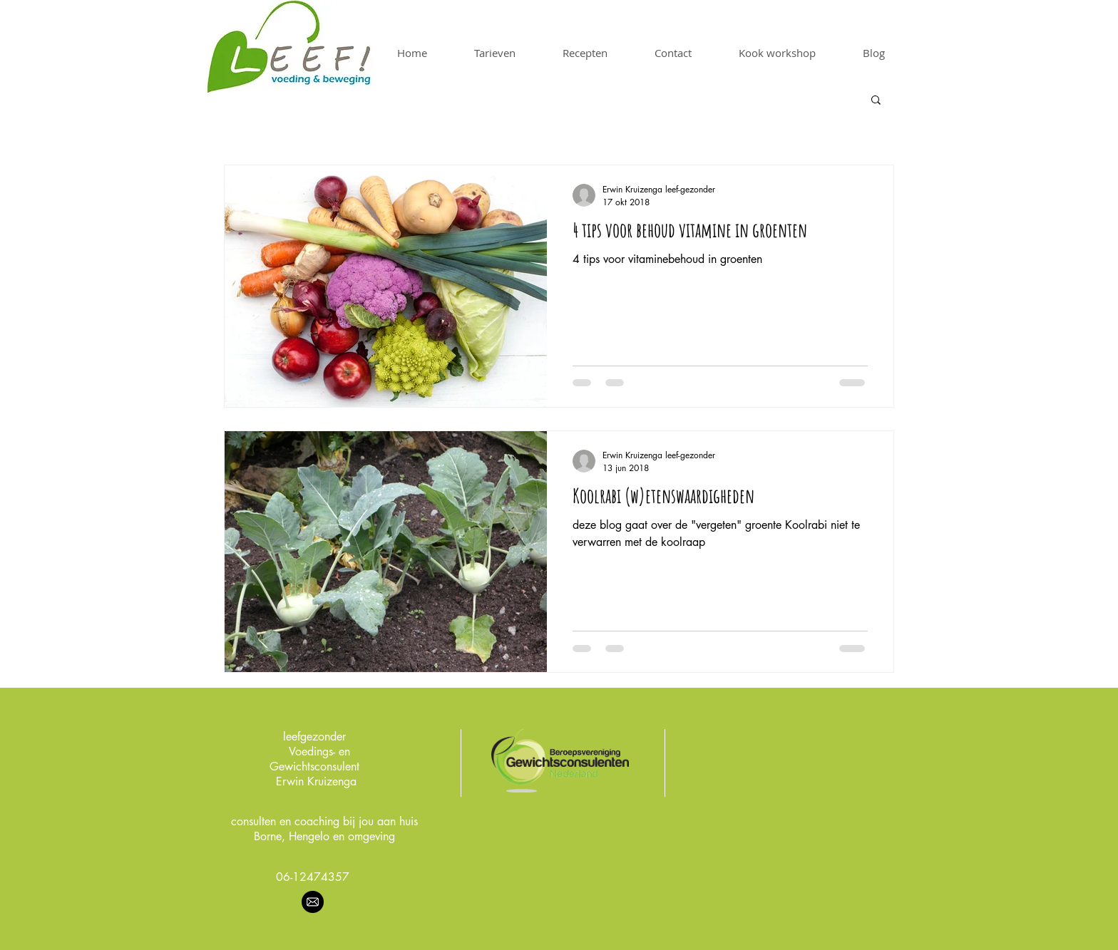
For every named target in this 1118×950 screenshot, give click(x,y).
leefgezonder (314, 736)
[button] (876, 100)
